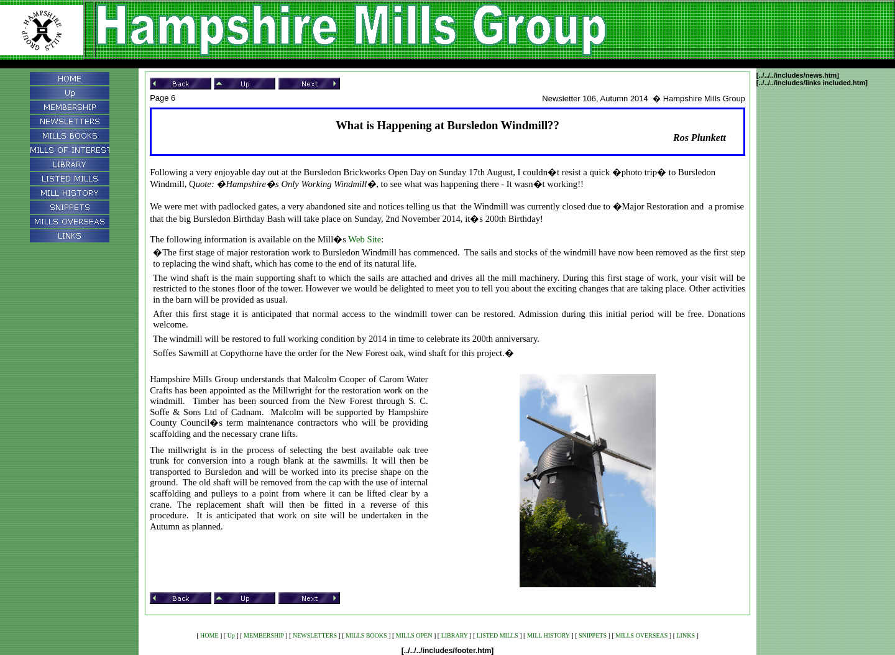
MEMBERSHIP (264, 635)
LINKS (686, 635)
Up (231, 635)
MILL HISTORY (548, 635)
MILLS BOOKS (366, 635)
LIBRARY (454, 635)
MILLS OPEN (414, 635)
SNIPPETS (593, 635)
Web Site (364, 239)
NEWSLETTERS (315, 635)
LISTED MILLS (497, 635)
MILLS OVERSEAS (641, 635)
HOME (209, 635)
